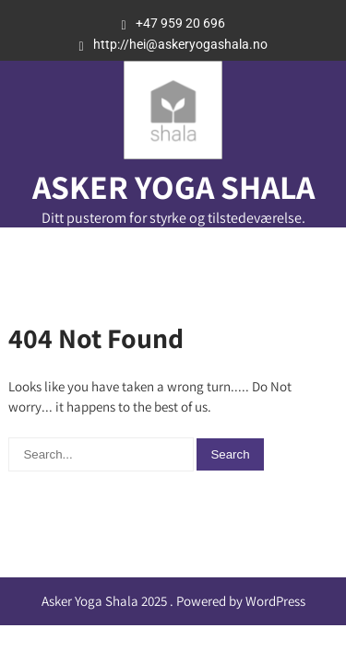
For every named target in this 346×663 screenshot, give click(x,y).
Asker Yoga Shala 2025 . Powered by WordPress (173, 601)
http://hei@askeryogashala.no (180, 44)
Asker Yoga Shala (173, 186)
